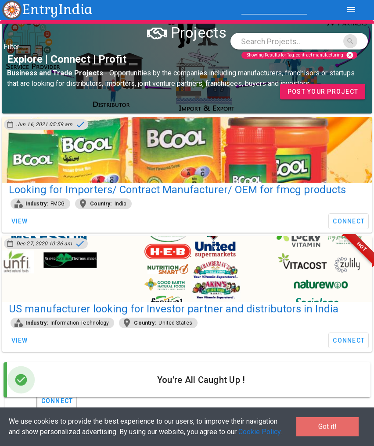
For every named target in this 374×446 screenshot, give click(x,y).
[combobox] (299, 41)
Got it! (327, 426)
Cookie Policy (259, 432)
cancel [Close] (350, 55)
